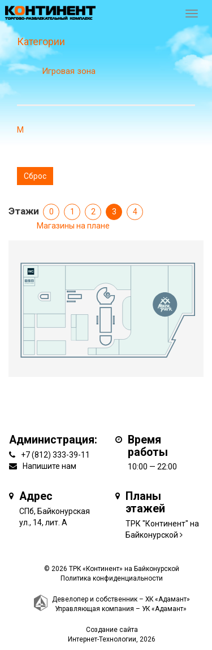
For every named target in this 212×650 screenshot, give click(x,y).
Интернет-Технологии (102, 639)
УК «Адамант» (164, 609)
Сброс (35, 176)
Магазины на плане (73, 225)
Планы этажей (145, 502)
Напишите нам (49, 466)
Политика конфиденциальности (111, 578)
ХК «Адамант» (167, 599)
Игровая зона (69, 71)
